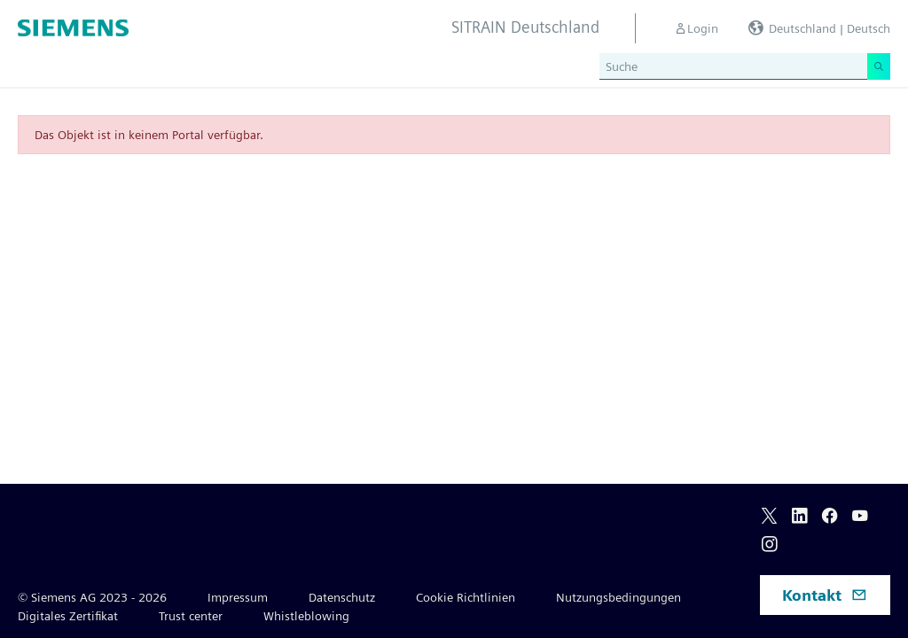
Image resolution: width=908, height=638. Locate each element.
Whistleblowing (306, 616)
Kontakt (824, 595)
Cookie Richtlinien (465, 597)
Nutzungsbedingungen (618, 597)
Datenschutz (342, 597)
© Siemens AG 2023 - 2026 (92, 597)
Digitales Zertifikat (68, 616)
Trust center (191, 616)
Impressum (237, 597)
